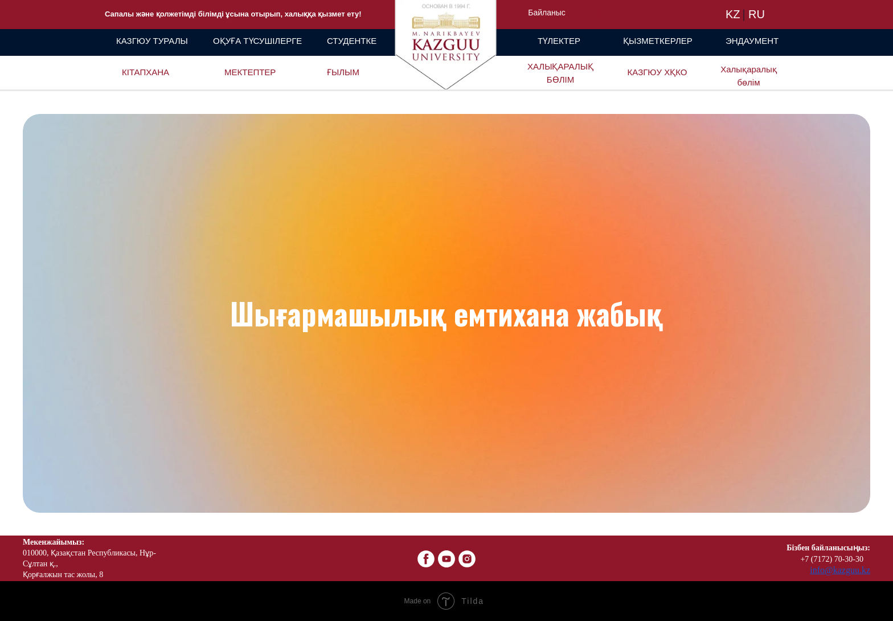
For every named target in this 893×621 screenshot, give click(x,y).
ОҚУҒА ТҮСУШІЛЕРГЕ (257, 41)
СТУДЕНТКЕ (351, 41)
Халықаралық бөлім (748, 75)
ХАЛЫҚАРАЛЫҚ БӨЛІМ (560, 73)
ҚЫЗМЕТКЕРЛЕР (658, 41)
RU (756, 14)
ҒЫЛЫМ (343, 72)
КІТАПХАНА (145, 72)
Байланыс (547, 12)
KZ (733, 14)
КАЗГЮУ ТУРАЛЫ (152, 41)
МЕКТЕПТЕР (250, 72)
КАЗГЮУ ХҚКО (657, 72)
